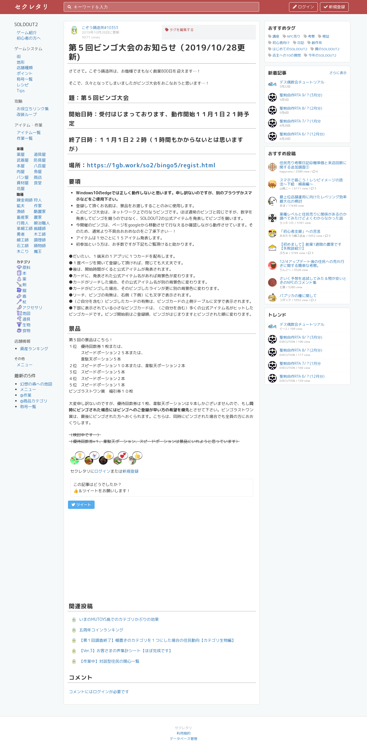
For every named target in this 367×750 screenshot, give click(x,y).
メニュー (25, 364)
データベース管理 (183, 738)
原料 (23, 267)
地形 (21, 62)
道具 (23, 319)
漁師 (21, 211)
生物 (23, 324)
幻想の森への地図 (36, 384)
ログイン (303, 6)
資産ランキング (34, 348)
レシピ (23, 85)
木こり (23, 251)
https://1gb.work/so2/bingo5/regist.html (151, 165)
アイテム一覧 (29, 132)
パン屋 (23, 177)
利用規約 (183, 733)
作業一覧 (25, 138)
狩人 (38, 200)
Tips (21, 90)
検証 (323, 36)
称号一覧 (25, 79)
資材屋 (23, 182)
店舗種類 (25, 67)
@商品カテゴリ (34, 401)
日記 (298, 42)
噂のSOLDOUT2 (325, 48)
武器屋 (23, 160)
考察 (309, 36)
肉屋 (21, 171)
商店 (38, 177)
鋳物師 (40, 245)
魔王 (38, 251)
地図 (23, 313)
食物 (23, 330)
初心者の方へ (29, 38)
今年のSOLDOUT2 (320, 55)
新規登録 (334, 6)
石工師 (23, 245)
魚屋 (38, 171)
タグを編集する (179, 29)
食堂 (38, 182)
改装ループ (27, 114)
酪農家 (40, 211)
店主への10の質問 (284, 55)
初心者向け (279, 42)
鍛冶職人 (42, 223)
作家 (38, 205)
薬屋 (21, 154)
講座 (273, 36)
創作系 (314, 42)
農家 (38, 217)
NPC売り (291, 36)
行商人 (23, 223)
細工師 (23, 240)
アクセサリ (29, 307)
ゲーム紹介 (27, 32)
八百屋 (40, 165)
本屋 (21, 165)
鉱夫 (21, 205)
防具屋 (40, 160)
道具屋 (40, 154)
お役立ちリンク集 (33, 108)
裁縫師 (40, 228)
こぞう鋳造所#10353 (100, 27)
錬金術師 (25, 200)
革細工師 (25, 228)
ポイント (25, 73)
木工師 (40, 234)
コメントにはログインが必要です (99, 691)
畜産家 (23, 217)
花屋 (21, 188)
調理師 (40, 240)
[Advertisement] (161, 555)
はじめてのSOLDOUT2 (287, 48)
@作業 (26, 395)
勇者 (21, 234)
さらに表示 (338, 72)
